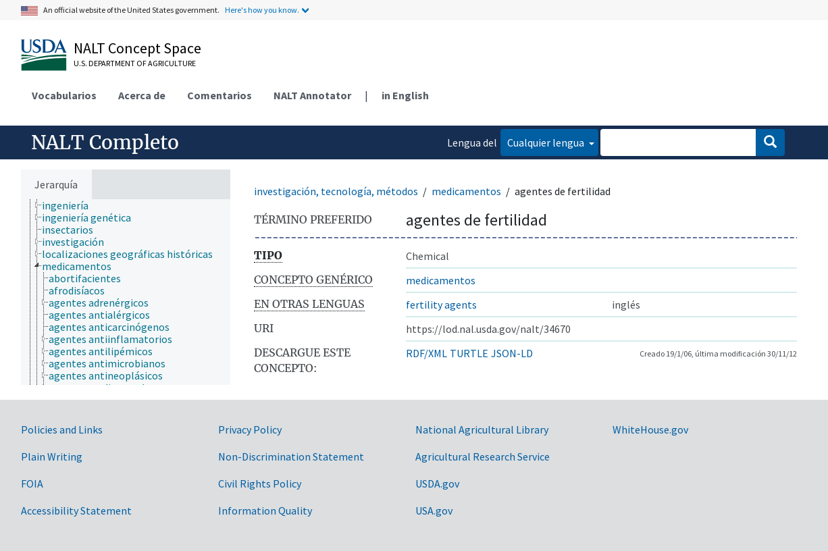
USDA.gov (437, 483)
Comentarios (219, 95)
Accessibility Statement (76, 510)
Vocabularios (64, 95)
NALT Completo (105, 142)
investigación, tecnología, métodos (336, 191)
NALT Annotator (312, 95)
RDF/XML (426, 353)
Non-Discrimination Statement (291, 456)
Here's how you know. (262, 10)
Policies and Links (62, 429)
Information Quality (265, 510)
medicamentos (466, 191)
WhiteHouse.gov (650, 429)
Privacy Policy (250, 429)
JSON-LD (512, 353)
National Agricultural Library (481, 429)
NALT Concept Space (137, 47)
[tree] (125, 292)
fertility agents (441, 304)
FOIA (32, 483)
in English (405, 95)
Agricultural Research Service (482, 456)
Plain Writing (51, 456)
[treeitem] (71, 205)
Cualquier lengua (546, 142)
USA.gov (433, 510)
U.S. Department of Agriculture (135, 63)
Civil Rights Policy (259, 483)
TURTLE (469, 353)
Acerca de (141, 95)
